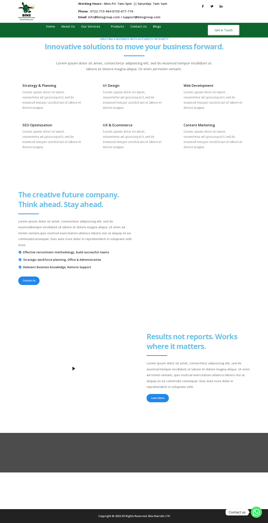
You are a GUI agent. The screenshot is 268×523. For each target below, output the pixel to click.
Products (117, 26)
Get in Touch (224, 30)
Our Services (93, 26)
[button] (29, 281)
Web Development (199, 85)
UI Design (111, 85)
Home (50, 26)
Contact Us (138, 26)
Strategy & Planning (39, 85)
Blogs (157, 26)
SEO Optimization (37, 125)
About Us (68, 26)
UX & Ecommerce (117, 125)
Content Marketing (199, 125)
